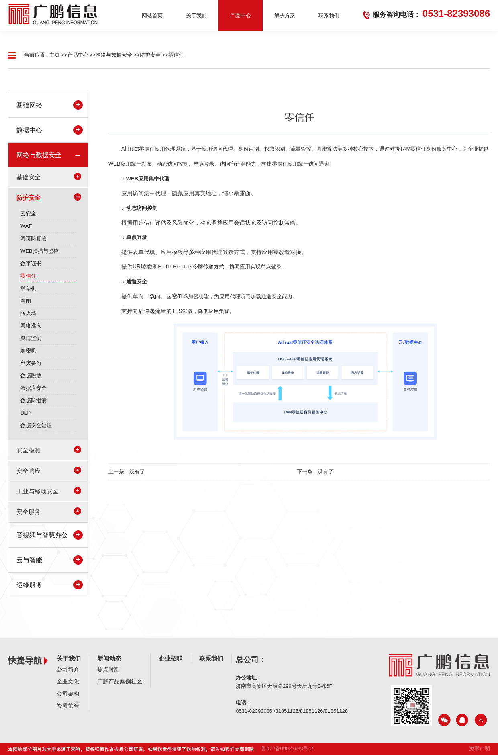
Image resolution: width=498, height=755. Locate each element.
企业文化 (68, 681)
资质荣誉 (68, 705)
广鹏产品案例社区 (119, 681)
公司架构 (68, 693)
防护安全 (150, 55)
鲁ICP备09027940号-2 (287, 748)
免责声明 (479, 748)
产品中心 (77, 55)
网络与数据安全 (114, 55)
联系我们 (211, 658)
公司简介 (68, 669)
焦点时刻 (108, 669)
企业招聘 (171, 658)
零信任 (176, 55)
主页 (54, 55)
